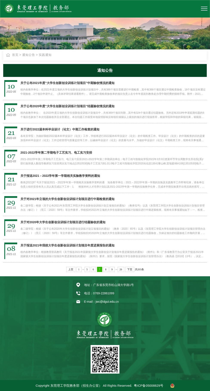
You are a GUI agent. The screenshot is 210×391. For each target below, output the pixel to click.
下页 (129, 269)
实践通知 (45, 55)
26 (121, 269)
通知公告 (28, 55)
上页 (70, 269)
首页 (15, 55)
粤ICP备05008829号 (148, 385)
